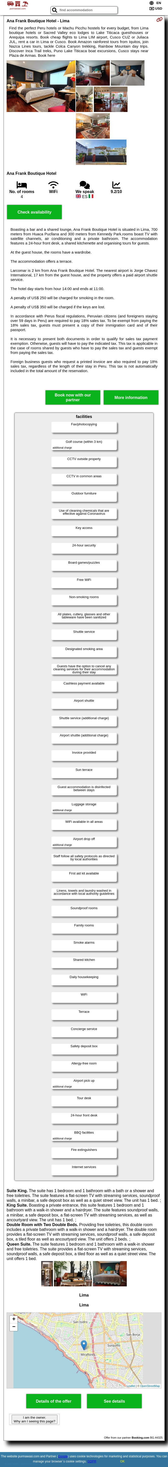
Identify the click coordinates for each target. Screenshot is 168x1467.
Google (63, 1456)
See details (114, 1401)
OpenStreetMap (150, 1385)
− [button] (13, 1327)
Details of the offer (53, 1401)
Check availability (34, 212)
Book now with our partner (73, 397)
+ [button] (13, 1319)
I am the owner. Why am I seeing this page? (34, 1419)
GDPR (92, 1461)
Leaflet (131, 1385)
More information (131, 397)
